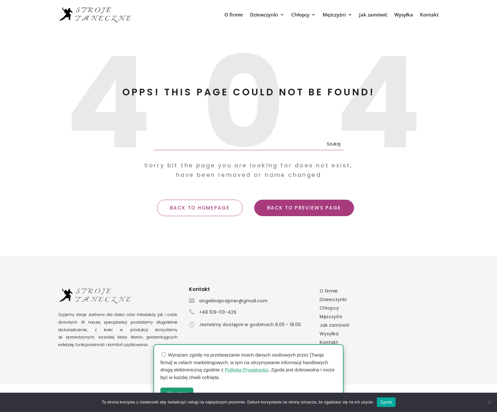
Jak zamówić (373, 15)
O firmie (233, 15)
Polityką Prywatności (246, 369)
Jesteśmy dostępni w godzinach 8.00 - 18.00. (250, 324)
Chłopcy (300, 15)
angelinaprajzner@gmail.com (233, 301)
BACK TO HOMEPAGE (200, 207)
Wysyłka (403, 15)
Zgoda (386, 402)
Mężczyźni (334, 15)
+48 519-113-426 (217, 312)
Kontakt (429, 15)
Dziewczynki (264, 15)
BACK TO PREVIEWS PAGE (304, 207)
